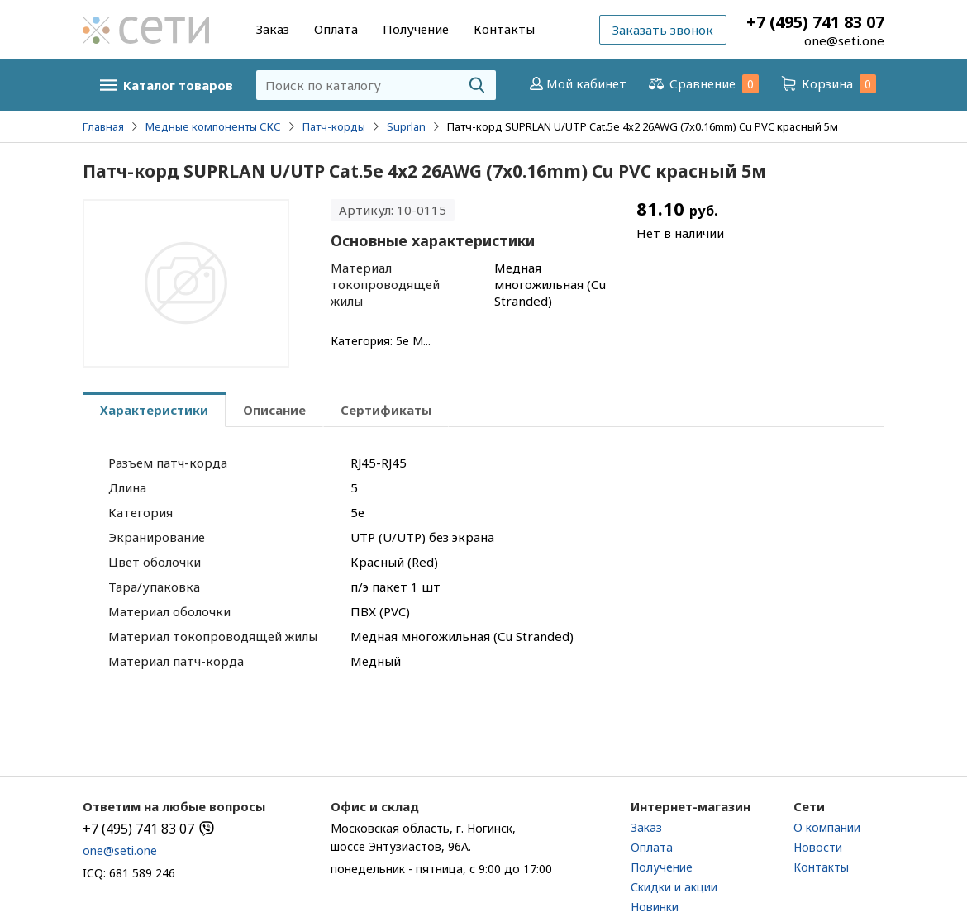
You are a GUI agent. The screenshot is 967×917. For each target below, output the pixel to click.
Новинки (655, 907)
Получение (416, 29)
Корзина (827, 84)
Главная (103, 126)
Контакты (504, 29)
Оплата (336, 29)
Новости (817, 847)
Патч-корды (333, 126)
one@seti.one (844, 40)
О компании (826, 827)
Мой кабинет (576, 83)
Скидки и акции (674, 887)
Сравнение (702, 84)
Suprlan (406, 126)
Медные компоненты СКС (213, 126)
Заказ (272, 29)
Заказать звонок (662, 29)
